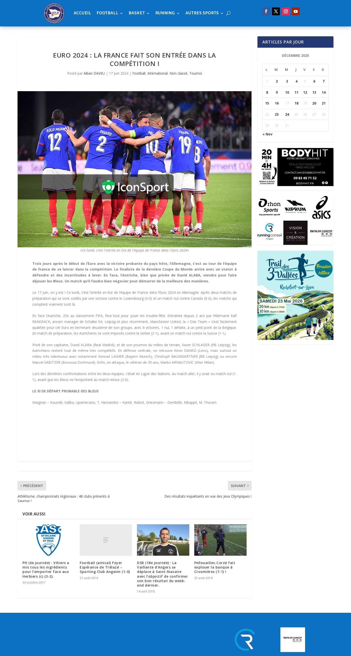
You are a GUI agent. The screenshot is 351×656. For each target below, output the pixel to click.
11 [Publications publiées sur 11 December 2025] (296, 92)
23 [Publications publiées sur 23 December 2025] (277, 114)
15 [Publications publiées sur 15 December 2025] (267, 103)
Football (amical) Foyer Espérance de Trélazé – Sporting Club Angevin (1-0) (105, 567)
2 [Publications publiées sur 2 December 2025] (277, 81)
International (157, 73)
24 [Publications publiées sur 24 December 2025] (287, 114)
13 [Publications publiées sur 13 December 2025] (314, 92)
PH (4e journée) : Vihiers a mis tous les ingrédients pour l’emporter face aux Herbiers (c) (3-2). (45, 569)
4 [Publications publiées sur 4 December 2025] (296, 81)
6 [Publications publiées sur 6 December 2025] (314, 81)
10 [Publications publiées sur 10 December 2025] (287, 92)
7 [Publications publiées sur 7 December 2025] (324, 81)
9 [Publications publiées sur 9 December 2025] (277, 92)
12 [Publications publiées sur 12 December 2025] (305, 92)
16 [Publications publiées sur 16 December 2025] (277, 103)
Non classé (178, 73)
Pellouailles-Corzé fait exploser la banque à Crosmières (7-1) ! (214, 567)
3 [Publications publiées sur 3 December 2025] (287, 81)
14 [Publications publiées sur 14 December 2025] (324, 92)
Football (107, 13)
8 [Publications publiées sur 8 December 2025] (267, 92)
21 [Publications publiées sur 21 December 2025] (324, 103)
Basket (137, 13)
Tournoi (195, 73)
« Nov (267, 134)
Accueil (82, 13)
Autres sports (202, 13)
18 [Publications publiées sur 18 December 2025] (296, 103)
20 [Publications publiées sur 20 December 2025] (314, 103)
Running (165, 13)
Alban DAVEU (94, 73)
